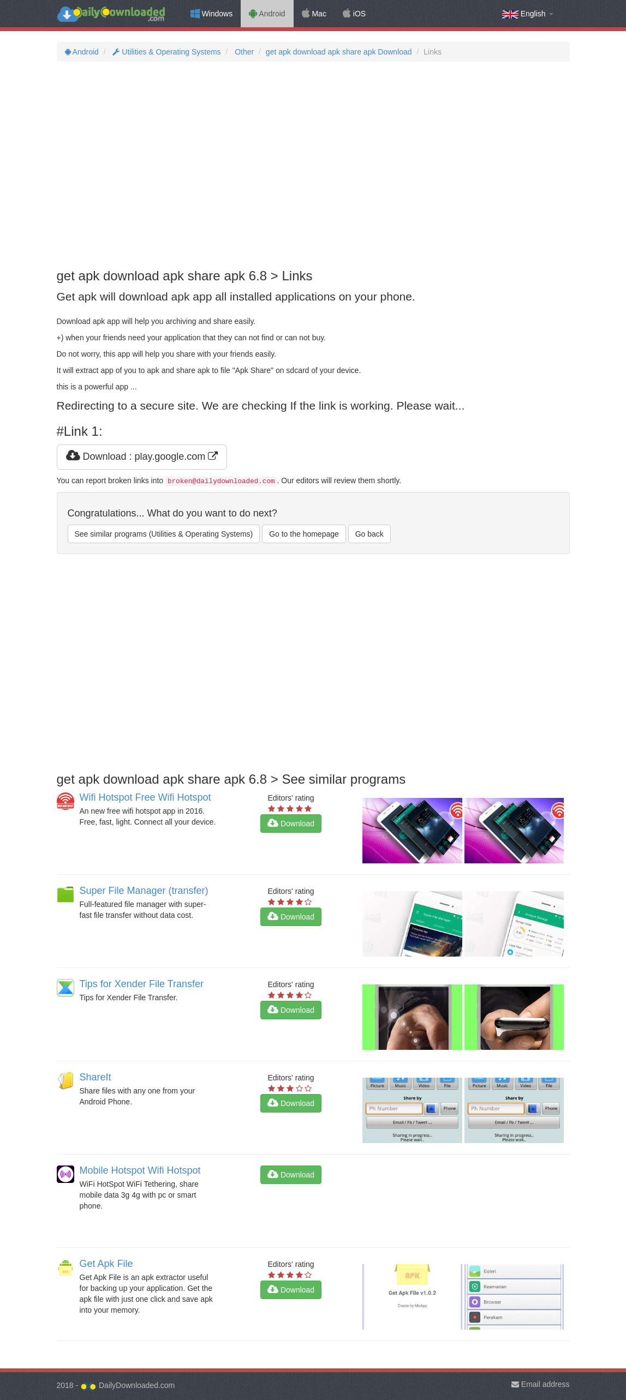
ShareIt (95, 1077)
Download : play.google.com (142, 456)
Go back (369, 534)
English (527, 14)
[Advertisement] (313, 165)
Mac (314, 13)
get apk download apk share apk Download (339, 51)
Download (290, 823)
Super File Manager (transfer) (144, 890)
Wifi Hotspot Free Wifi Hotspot (145, 797)
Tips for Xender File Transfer (142, 983)
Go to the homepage (304, 534)
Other (243, 51)
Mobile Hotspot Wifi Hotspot (140, 1170)
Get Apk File (106, 1263)
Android (267, 13)
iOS (354, 13)
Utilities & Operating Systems (166, 51)
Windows (211, 13)
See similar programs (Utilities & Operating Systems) (164, 534)
